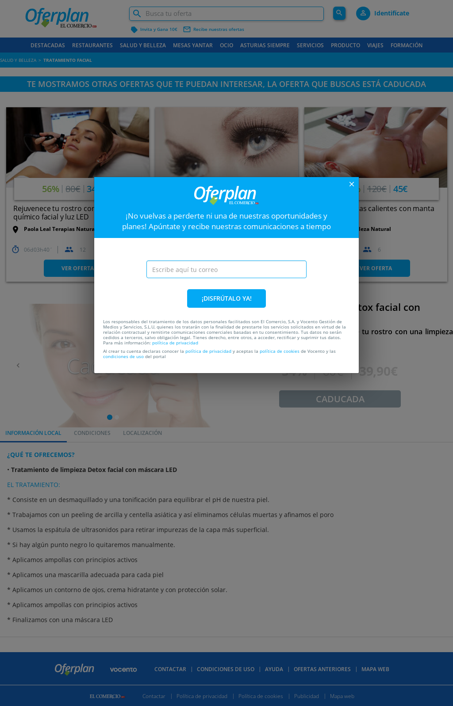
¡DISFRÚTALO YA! (227, 298)
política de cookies (279, 351)
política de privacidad (175, 343)
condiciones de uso (123, 356)
